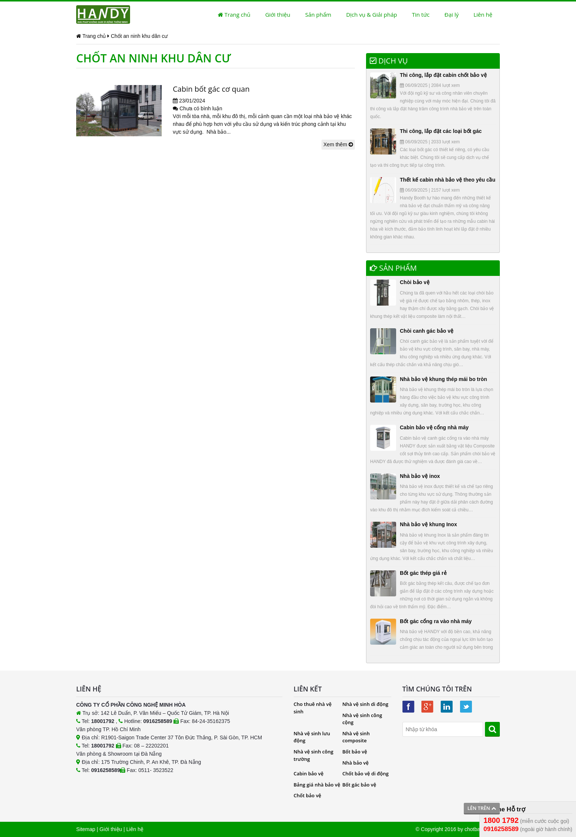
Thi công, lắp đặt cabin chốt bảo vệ (443, 75)
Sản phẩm (318, 14)
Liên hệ (482, 14)
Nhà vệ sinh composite (356, 737)
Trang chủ (234, 14)
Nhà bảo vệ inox (420, 476)
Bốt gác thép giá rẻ (423, 573)
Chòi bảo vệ (415, 282)
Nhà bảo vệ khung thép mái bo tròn (443, 379)
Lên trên (481, 808)
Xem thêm (338, 144)
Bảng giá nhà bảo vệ (317, 784)
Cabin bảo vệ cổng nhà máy (434, 427)
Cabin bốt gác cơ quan (211, 89)
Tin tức (421, 14)
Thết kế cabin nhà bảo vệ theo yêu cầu (447, 180)
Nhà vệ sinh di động (365, 704)
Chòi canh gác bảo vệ (426, 331)
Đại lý (451, 14)
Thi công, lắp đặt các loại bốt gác (441, 131)
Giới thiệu (278, 14)
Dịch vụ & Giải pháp (371, 14)
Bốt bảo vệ (354, 751)
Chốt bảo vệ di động (365, 773)
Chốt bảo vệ (307, 795)
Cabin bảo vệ (309, 773)
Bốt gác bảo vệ (359, 784)
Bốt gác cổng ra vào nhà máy (436, 621)
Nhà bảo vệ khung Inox (428, 524)
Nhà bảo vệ (355, 762)
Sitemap (85, 829)
